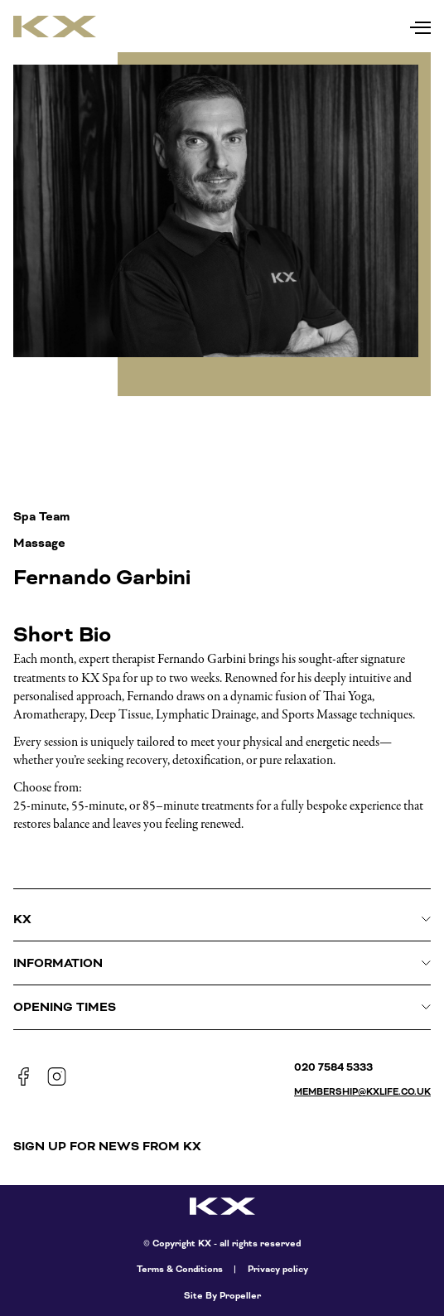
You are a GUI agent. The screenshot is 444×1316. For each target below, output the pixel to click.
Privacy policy (278, 1269)
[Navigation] (420, 23)
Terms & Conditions (180, 1269)
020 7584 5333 (333, 1067)
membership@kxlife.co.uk (362, 1092)
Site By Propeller (222, 1295)
